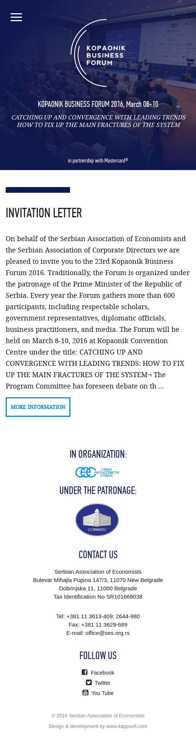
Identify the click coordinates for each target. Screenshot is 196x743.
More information (38, 406)
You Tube (98, 693)
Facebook (98, 673)
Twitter (98, 683)
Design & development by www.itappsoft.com (98, 726)
